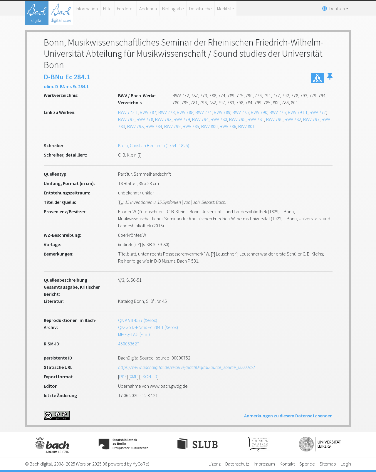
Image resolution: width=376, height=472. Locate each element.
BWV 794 (200, 119)
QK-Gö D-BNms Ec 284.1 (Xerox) (148, 327)
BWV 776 (277, 112)
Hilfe (107, 8)
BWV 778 (145, 119)
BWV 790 (259, 112)
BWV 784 (154, 126)
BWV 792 (126, 119)
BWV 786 (228, 126)
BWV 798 (135, 126)
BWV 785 (191, 126)
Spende (307, 464)
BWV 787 (148, 112)
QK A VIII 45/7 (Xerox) (137, 320)
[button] (330, 78)
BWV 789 (222, 112)
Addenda (148, 8)
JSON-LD (148, 376)
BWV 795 (237, 119)
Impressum (264, 464)
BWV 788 (185, 112)
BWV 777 (318, 112)
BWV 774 (203, 112)
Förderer (125, 8)
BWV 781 (256, 119)
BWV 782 (293, 119)
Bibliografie (173, 8)
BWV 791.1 (298, 112)
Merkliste (225, 8)
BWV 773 (166, 112)
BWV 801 (246, 126)
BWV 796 (274, 119)
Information (87, 8)
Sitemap (328, 464)
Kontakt (287, 464)
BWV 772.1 (128, 112)
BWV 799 (172, 126)
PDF (123, 376)
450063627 (128, 344)
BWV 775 (240, 112)
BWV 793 (163, 119)
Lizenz (215, 464)
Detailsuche (200, 8)
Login (346, 464)
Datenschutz (237, 464)
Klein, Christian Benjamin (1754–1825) (153, 145)
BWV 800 (209, 126)
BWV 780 (219, 119)
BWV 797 (311, 119)
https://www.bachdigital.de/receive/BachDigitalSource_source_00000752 (186, 367)
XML (133, 376)
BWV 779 (182, 119)
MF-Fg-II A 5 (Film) (134, 334)
